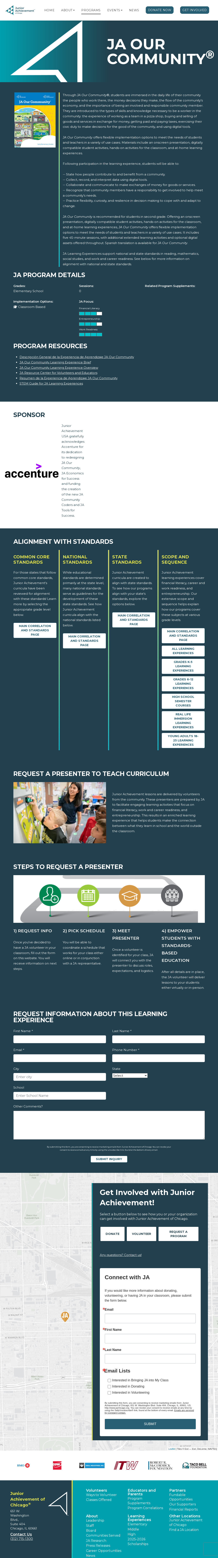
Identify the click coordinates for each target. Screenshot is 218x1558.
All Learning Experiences (183, 651)
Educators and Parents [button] (142, 1492)
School (18, 1087)
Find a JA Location (184, 1530)
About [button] (92, 1516)
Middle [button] (133, 1529)
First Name (23, 1031)
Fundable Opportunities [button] (180, 1497)
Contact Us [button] (21, 1534)
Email (18, 1050)
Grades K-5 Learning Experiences (183, 666)
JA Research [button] (96, 1541)
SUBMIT (150, 1424)
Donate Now (159, 10)
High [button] (131, 1534)
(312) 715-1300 (21, 1539)
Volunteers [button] (96, 1490)
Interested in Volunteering (130, 1392)
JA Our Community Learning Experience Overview (59, 368)
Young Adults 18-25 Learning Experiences (183, 740)
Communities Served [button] (103, 1535)
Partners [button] (177, 1490)
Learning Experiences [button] (139, 1518)
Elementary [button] (137, 1524)
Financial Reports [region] (183, 1509)
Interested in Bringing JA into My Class (140, 1380)
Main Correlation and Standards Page (35, 630)
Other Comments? (28, 1106)
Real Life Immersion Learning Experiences (183, 720)
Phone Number (125, 1050)
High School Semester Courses (183, 701)
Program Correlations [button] (145, 1508)
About (66, 10)
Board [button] (91, 1531)
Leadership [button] (95, 1520)
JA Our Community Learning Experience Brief (55, 362)
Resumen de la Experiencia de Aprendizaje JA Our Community (69, 378)
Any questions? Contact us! (121, 1255)
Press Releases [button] (98, 1546)
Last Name (121, 1031)
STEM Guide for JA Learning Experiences (51, 383)
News (134, 10)
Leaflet (171, 1449)
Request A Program (178, 1234)
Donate (112, 1234)
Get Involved (194, 10)
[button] (74, 10)
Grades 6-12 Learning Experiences (183, 684)
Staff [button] (90, 1526)
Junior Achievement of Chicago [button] (186, 1522)
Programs (90, 10)
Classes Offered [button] (99, 1500)
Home (49, 10)
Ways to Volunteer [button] (101, 1495)
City (16, 1069)
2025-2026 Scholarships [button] (138, 1541)
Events (113, 10)
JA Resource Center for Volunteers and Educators (58, 373)
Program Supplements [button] (139, 1501)
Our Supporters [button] (182, 1504)
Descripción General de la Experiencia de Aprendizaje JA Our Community (77, 357)
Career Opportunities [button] (103, 1551)
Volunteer (141, 1234)
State (116, 1069)
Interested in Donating (128, 1386)
